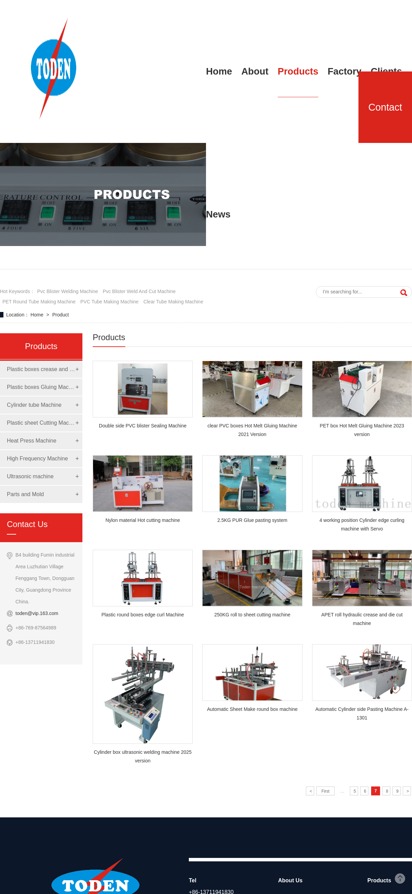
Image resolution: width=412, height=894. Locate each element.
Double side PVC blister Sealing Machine (142, 425)
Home (38, 314)
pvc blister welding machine (67, 291)
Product (60, 314)
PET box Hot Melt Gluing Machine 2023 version (362, 430)
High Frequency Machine (37, 458)
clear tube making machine (173, 301)
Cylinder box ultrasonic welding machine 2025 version (143, 756)
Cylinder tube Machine (34, 405)
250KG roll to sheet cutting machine (252, 614)
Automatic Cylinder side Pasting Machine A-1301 (362, 713)
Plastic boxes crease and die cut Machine (41, 369)
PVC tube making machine (109, 301)
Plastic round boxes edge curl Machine (142, 614)
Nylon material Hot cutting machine (142, 520)
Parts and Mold (25, 494)
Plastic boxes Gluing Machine (41, 387)
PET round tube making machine (39, 301)
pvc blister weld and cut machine (139, 291)
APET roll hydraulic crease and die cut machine (362, 619)
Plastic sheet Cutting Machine (41, 423)
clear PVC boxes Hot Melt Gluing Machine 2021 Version (252, 430)
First (325, 791)
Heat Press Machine (31, 441)
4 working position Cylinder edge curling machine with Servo (361, 524)
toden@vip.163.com (36, 613)
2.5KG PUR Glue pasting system (252, 520)
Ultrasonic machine (30, 476)
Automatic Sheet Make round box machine (252, 709)
